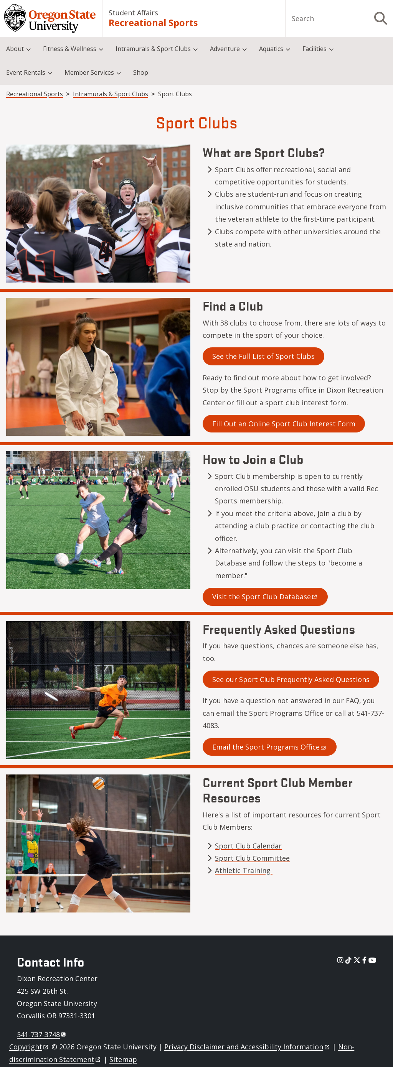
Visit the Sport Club (265, 596)
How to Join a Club (253, 458)
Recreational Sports (153, 22)
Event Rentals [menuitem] (25, 72)
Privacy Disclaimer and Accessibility (247, 1046)
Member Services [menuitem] (89, 72)
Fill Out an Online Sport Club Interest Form (283, 423)
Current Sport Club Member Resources (278, 789)
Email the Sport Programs (269, 746)
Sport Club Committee (252, 858)
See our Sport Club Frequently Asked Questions (291, 679)
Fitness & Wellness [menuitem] (69, 48)
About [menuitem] (15, 48)
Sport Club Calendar (248, 845)
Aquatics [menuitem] (271, 48)
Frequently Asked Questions (279, 628)
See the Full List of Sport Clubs (263, 356)
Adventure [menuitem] (225, 48)
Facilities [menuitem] (314, 48)
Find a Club (233, 305)
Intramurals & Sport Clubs (110, 94)
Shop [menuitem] (140, 72)
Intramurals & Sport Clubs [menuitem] (153, 48)
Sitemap (123, 1059)
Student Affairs (133, 12)
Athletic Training (243, 870)
